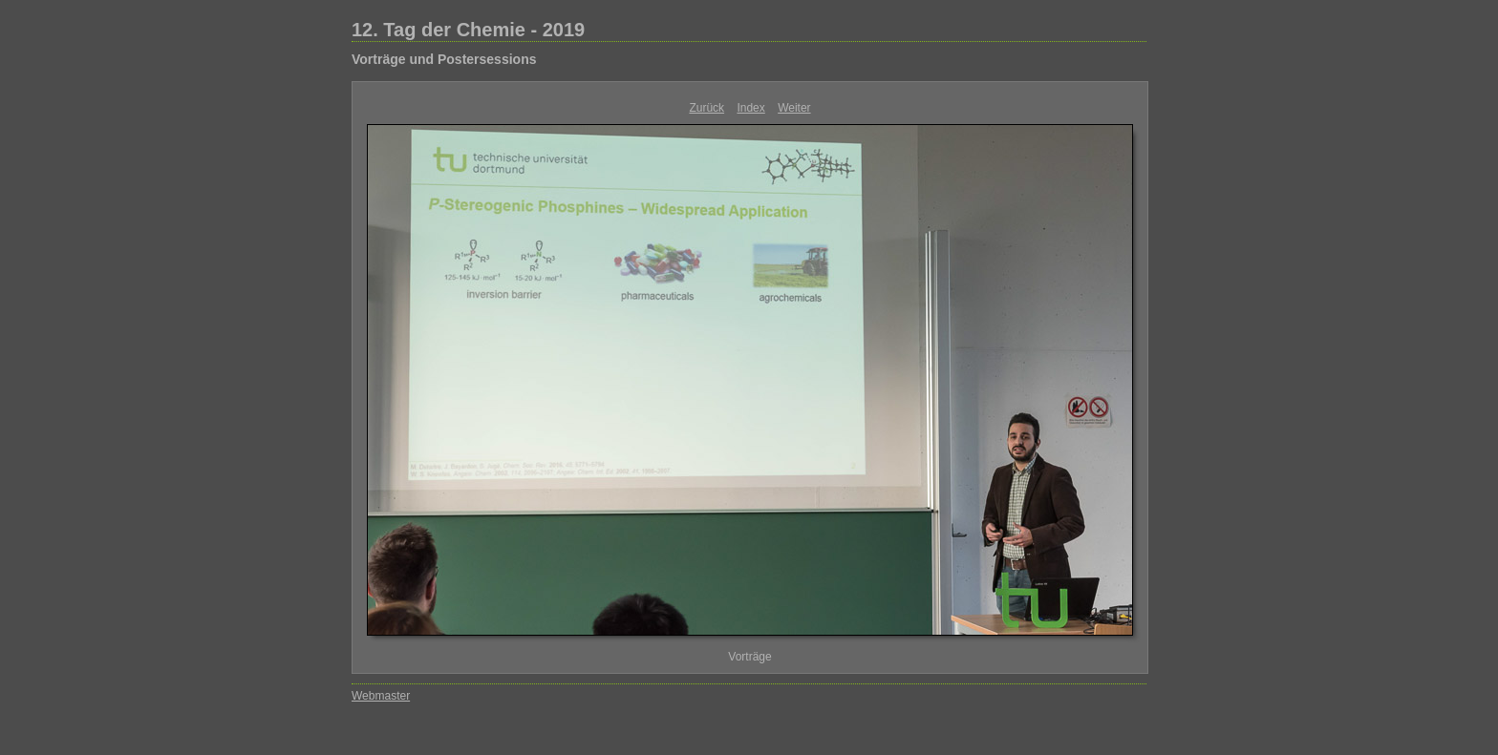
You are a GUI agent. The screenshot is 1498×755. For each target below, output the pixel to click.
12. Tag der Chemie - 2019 (468, 29)
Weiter (794, 108)
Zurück (706, 108)
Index (750, 108)
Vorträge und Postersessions (444, 59)
